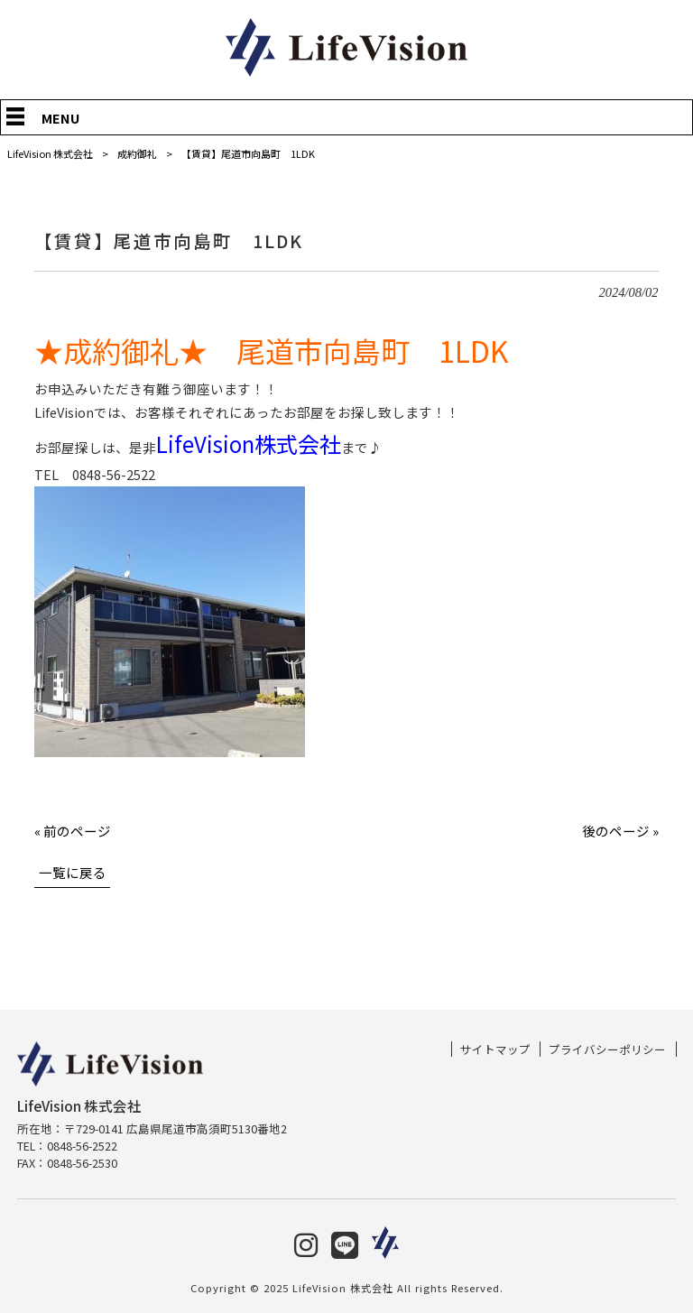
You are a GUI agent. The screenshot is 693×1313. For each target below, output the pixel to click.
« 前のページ (72, 830)
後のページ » (620, 830)
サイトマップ (495, 1049)
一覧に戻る (72, 872)
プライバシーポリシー (607, 1049)
